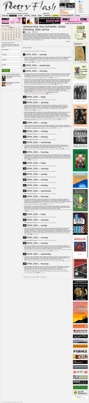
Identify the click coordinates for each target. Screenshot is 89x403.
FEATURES (27, 15)
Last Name (4, 59)
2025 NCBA (13, 15)
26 (3, 39)
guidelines (81, 8)
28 (8, 39)
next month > (43, 51)
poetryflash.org (48, 128)
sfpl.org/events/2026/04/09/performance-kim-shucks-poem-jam (39, 84)
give (80, 7)
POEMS (40, 15)
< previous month (27, 51)
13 (5, 35)
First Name (4, 54)
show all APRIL (35, 51)
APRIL (11, 27)
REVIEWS (33, 15)
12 (3, 35)
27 (5, 39)
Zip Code (4, 64)
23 (14, 37)
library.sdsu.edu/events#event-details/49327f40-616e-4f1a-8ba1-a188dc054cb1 (42, 260)
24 (16, 37)
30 (14, 39)
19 (3, 37)
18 (19, 35)
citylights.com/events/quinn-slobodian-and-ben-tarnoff (36, 251)
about (80, 3)
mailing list (81, 12)
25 (19, 37)
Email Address (5, 49)
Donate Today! (64, 12)
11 (19, 33)
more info (8, 78)
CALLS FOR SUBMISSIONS (66, 15)
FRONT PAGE (5, 15)
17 (16, 35)
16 (14, 35)
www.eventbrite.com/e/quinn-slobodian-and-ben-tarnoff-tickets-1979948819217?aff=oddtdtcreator (46, 249)
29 (11, 39)
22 (11, 37)
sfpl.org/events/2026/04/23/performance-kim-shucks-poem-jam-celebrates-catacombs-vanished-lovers (48, 209)
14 (8, 35)
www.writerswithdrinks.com (37, 39)
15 (11, 35)
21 (8, 37)
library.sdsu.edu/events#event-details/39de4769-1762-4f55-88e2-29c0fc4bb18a (42, 149)
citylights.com (45, 77)
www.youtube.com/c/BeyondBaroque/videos (34, 93)
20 (5, 37)
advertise (81, 5)
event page (37, 62)
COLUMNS (20, 15)
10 (16, 33)
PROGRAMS (47, 15)
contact (80, 10)
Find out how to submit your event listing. (47, 68)
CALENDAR (55, 15)
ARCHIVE (77, 15)
